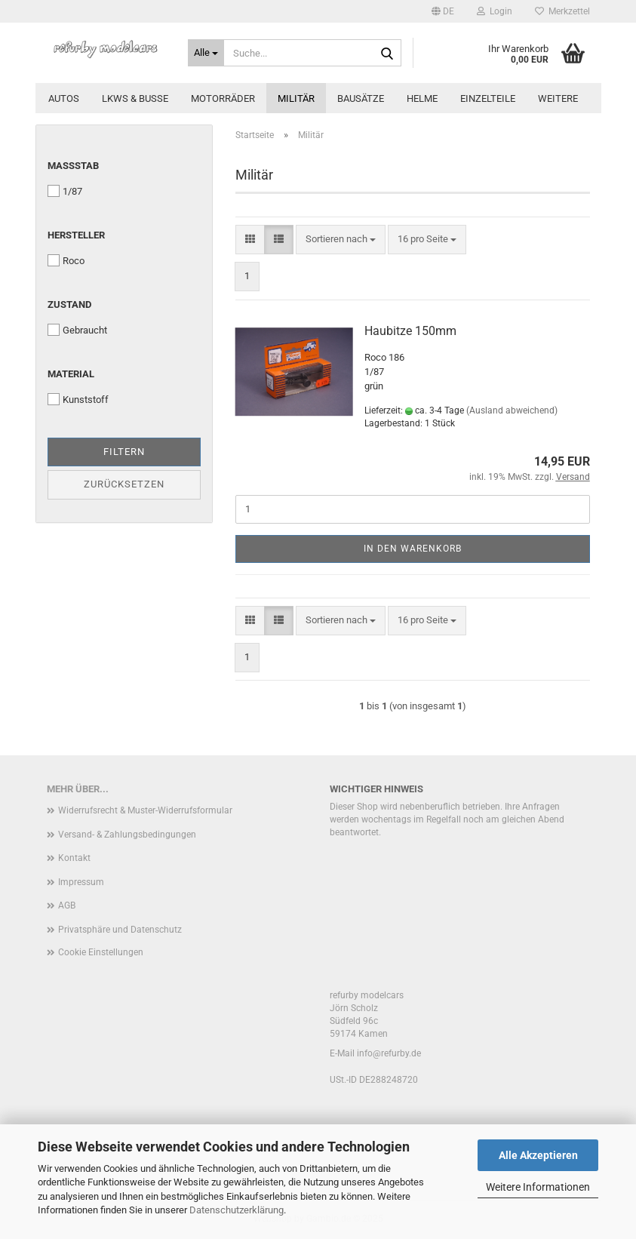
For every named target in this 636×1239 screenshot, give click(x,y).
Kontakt (74, 858)
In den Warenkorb (413, 548)
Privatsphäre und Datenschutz (120, 929)
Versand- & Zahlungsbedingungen (127, 834)
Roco (66, 260)
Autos (63, 98)
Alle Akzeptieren (538, 1155)
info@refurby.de (389, 1053)
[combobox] (341, 239)
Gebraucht (77, 330)
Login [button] (494, 11)
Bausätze (360, 98)
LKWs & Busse (135, 98)
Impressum (81, 882)
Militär (296, 98)
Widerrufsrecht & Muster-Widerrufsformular (145, 810)
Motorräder (223, 98)
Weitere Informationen (538, 1187)
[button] (442, 11)
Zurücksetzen (124, 484)
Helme (422, 98)
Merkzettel (562, 11)
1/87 (65, 191)
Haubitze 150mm (410, 331)
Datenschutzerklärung (236, 1210)
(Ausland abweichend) (512, 410)
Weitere (558, 98)
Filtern (124, 451)
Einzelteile (487, 98)
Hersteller (76, 235)
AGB (66, 905)
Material (71, 374)
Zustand (69, 304)
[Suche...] (206, 52)
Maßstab (73, 165)
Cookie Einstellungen (100, 952)
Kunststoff (78, 399)
